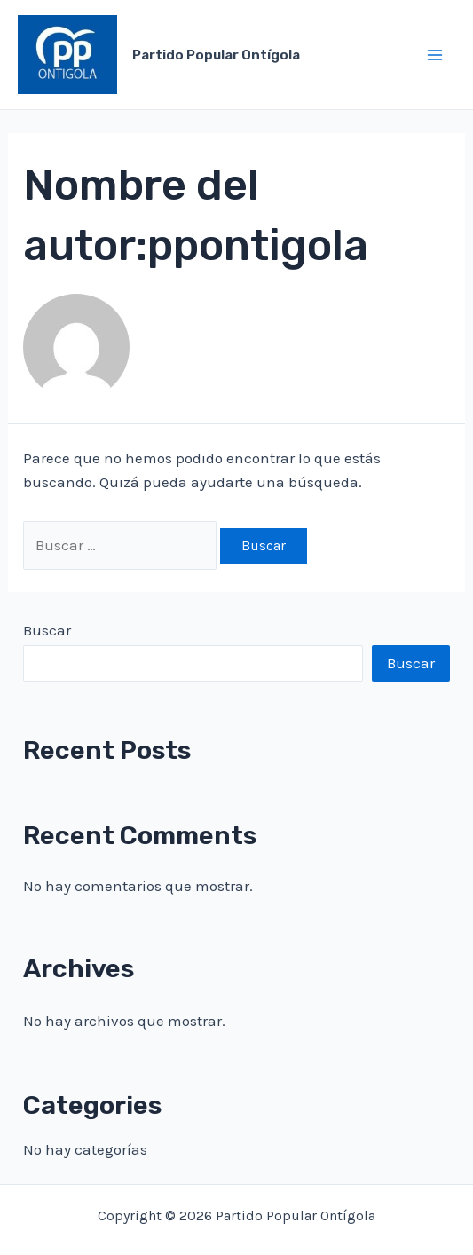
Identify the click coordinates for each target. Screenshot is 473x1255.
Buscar (47, 630)
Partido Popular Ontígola (216, 55)
